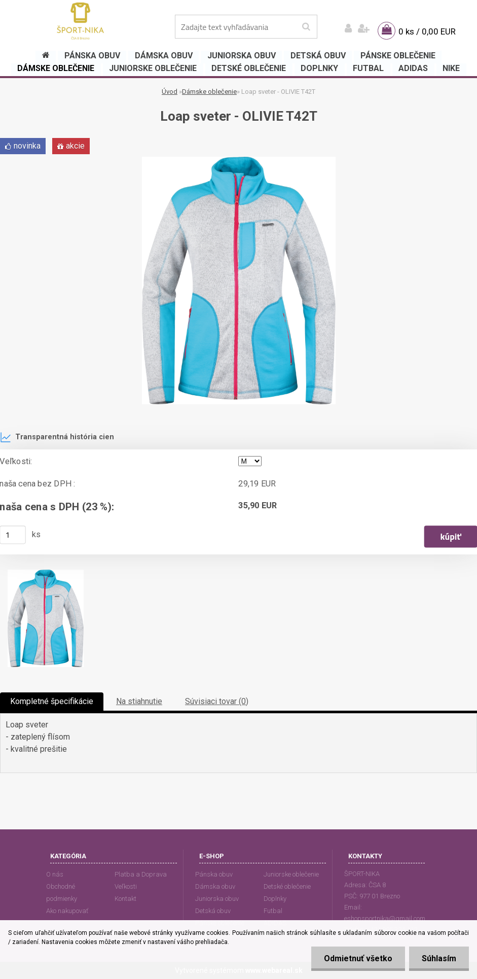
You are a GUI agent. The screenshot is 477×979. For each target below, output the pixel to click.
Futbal (273, 911)
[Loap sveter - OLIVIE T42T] (239, 160)
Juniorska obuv (217, 898)
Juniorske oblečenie (291, 874)
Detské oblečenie (287, 886)
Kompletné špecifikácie (51, 701)
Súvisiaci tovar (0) (216, 701)
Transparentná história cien (57, 437)
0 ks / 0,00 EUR (427, 31)
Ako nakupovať (67, 911)
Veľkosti (126, 886)
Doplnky (275, 898)
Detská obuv (213, 911)
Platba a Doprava (141, 874)
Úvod (169, 91)
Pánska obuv (214, 874)
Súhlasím (439, 958)
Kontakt (125, 898)
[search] (306, 27)
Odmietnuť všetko (358, 958)
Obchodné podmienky (61, 892)
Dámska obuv (215, 886)
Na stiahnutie (139, 701)
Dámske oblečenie (209, 91)
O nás (54, 874)
